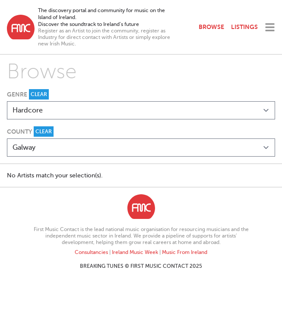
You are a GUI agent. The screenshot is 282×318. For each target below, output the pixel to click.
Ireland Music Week (135, 252)
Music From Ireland (184, 252)
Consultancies (91, 252)
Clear (39, 94)
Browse (211, 26)
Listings (244, 26)
